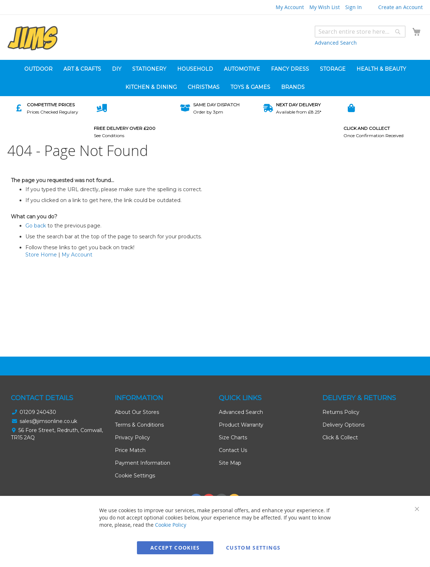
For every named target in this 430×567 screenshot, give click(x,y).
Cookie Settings (135, 475)
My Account (290, 7)
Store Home (41, 254)
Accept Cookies (175, 547)
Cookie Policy (170, 524)
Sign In (353, 7)
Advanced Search (336, 42)
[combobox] (360, 31)
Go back (35, 225)
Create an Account (400, 7)
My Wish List (324, 7)
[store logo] (32, 38)
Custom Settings (253, 547)
